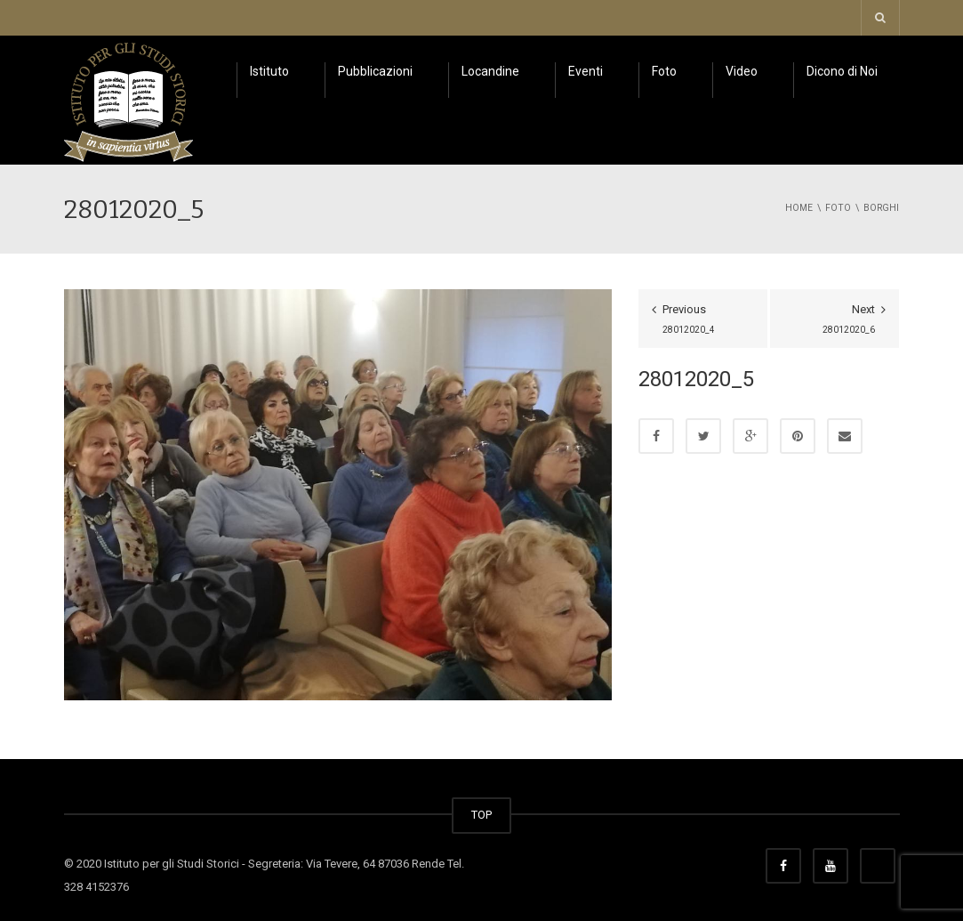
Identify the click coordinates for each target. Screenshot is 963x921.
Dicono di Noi (842, 71)
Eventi (585, 71)
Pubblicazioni (375, 71)
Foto (664, 71)
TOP (481, 814)
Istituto (269, 71)
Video (742, 71)
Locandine (490, 71)
